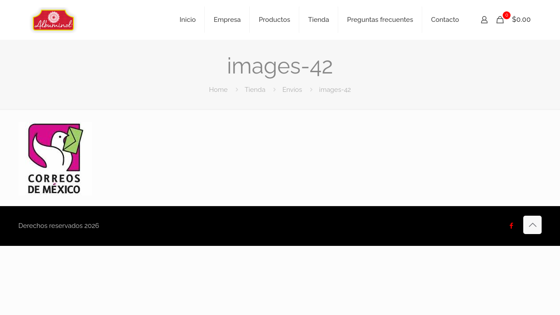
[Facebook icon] (511, 226)
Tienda (255, 90)
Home (218, 90)
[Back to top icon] (532, 225)
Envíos (292, 90)
